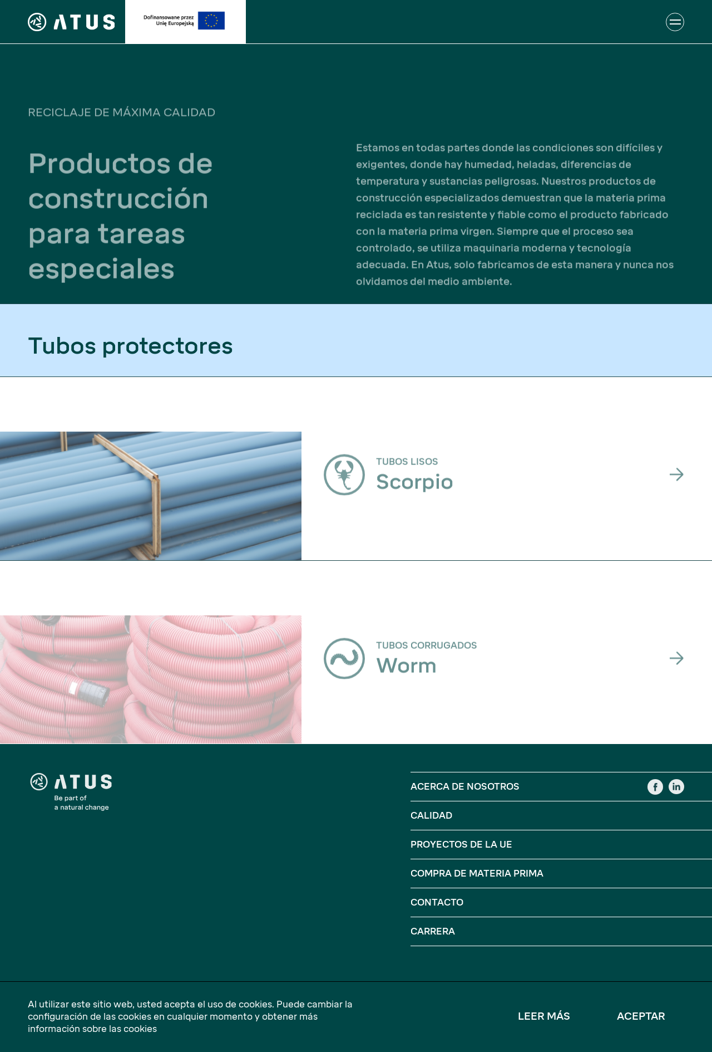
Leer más (544, 1016)
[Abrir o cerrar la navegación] (675, 22)
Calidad (431, 815)
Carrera (433, 931)
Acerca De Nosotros (465, 786)
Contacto (437, 902)
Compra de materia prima (477, 873)
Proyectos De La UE (461, 844)
